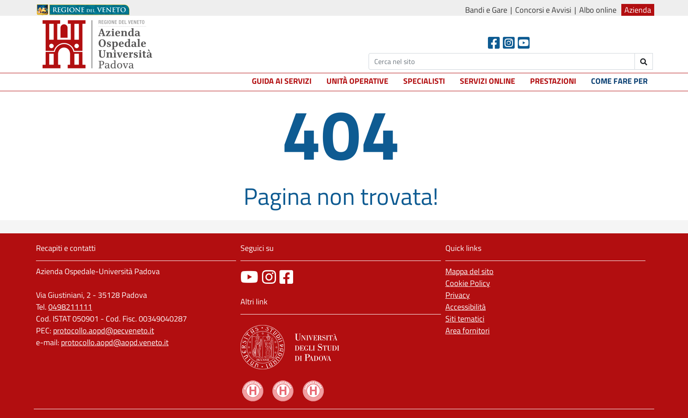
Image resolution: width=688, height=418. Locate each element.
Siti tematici (464, 319)
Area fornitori (467, 330)
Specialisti (424, 81)
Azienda (637, 10)
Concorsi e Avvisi (543, 10)
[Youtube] (524, 42)
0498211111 (70, 307)
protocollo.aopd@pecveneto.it (103, 330)
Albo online (597, 10)
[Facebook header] (494, 42)
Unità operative (357, 81)
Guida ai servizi (282, 81)
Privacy (457, 295)
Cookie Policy (467, 283)
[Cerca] (502, 61)
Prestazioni (553, 81)
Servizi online (487, 81)
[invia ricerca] (644, 61)
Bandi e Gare (486, 10)
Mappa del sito (469, 271)
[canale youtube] (249, 277)
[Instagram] (509, 42)
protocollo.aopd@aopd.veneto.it (114, 342)
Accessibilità (465, 307)
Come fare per (619, 81)
